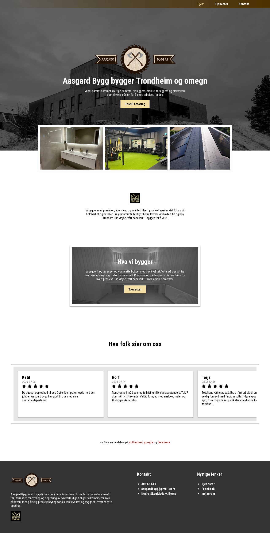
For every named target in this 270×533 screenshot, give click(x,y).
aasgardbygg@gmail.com (158, 489)
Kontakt (244, 4)
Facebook (208, 489)
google (148, 442)
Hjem (200, 4)
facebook (164, 442)
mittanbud (136, 442)
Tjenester (221, 4)
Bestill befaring (135, 104)
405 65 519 (148, 484)
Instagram (208, 494)
